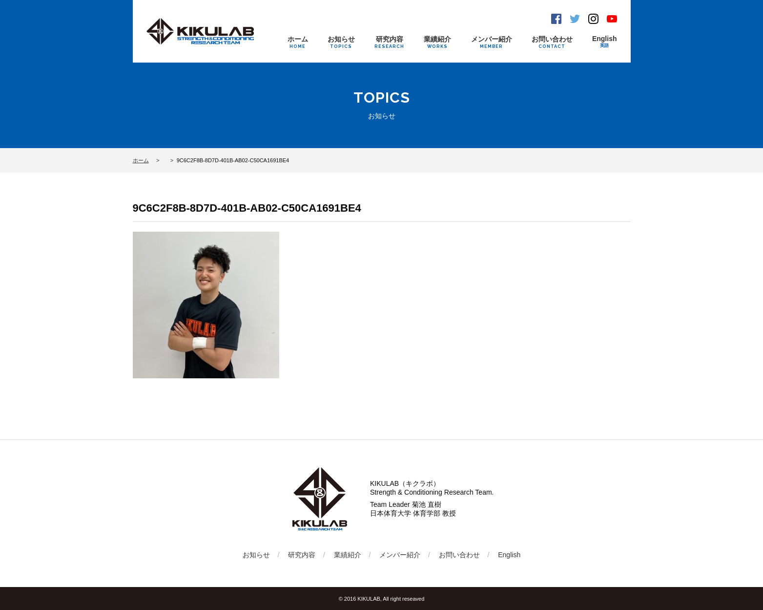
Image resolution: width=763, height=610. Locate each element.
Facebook (556, 19)
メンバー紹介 (491, 42)
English (604, 42)
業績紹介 (437, 42)
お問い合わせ (552, 42)
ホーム (298, 42)
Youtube (612, 19)
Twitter (575, 19)
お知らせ (341, 42)
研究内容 (389, 42)
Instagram (593, 19)
